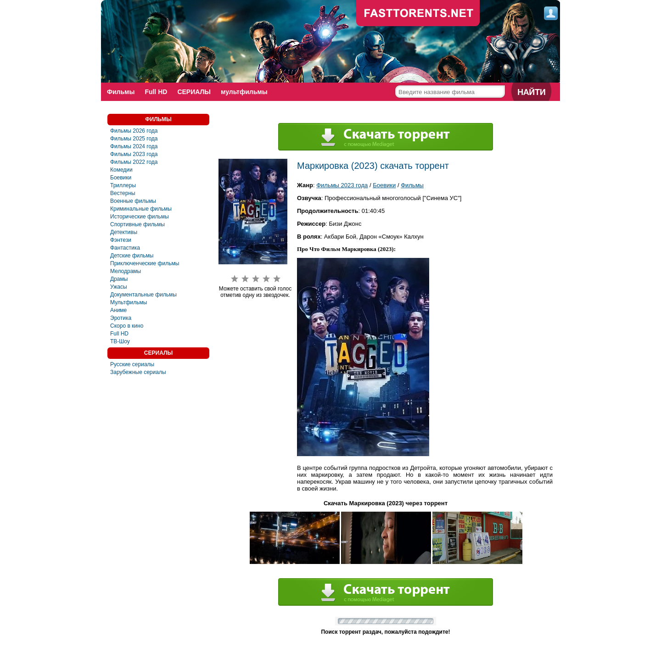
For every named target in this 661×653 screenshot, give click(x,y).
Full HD (156, 91)
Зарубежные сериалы (138, 372)
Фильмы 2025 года (134, 138)
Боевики (120, 177)
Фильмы (120, 91)
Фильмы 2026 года (134, 131)
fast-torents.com (418, 14)
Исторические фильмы (139, 216)
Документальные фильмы (143, 294)
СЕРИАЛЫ (194, 91)
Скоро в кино (126, 326)
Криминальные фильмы (141, 209)
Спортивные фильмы (137, 224)
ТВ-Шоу (120, 341)
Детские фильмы (131, 255)
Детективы (123, 232)
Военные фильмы (133, 201)
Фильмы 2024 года (134, 146)
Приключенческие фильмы (144, 263)
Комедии (121, 170)
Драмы (119, 279)
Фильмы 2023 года (134, 154)
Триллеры (123, 185)
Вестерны (122, 193)
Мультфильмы (128, 302)
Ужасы (118, 287)
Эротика (120, 318)
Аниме (118, 310)
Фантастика (125, 248)
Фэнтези (120, 240)
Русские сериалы (132, 364)
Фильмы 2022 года (134, 162)
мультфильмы (244, 91)
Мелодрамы (125, 271)
